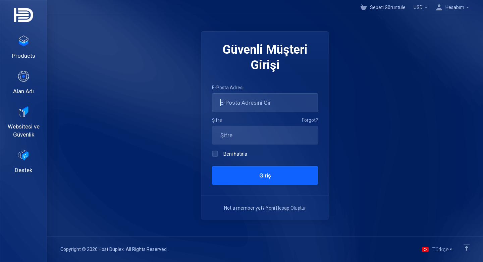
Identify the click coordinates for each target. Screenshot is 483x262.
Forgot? (310, 120)
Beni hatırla (229, 154)
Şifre (217, 120)
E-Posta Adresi (228, 87)
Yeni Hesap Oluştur (286, 208)
